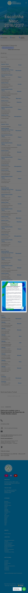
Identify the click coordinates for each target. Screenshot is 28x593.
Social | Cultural (7, 533)
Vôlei (5, 524)
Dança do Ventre (7, 505)
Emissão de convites (8, 542)
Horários (13, 37)
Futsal (19, 65)
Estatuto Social (7, 563)
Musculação (18, 70)
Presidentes (6, 569)
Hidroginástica (17, 116)
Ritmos (5, 520)
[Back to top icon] (14, 580)
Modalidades (4, 37)
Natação (19, 91)
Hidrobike (6, 510)
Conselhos (6, 560)
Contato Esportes (23, 38)
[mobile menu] (26, 3)
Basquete (6, 501)
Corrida (19, 84)
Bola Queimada (7, 502)
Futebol (5, 506)
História (6, 564)
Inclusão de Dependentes (9, 545)
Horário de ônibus (8, 544)
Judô (20, 342)
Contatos (6, 541)
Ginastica (19, 102)
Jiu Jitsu (6, 513)
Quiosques (6, 550)
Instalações (6, 567)
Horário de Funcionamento (9, 565)
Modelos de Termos (8, 546)
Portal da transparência (9, 549)
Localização (6, 568)
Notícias (6, 548)
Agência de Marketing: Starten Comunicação (13, 573)
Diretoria (6, 562)
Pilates (19, 77)
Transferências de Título (9, 552)
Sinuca (19, 383)
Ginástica (19, 171)
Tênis (20, 336)
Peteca (5, 518)
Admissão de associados (9, 540)
